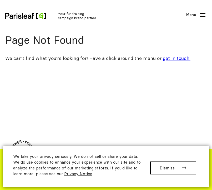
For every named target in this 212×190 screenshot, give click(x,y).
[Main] (195, 15)
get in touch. (176, 58)
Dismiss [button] (167, 167)
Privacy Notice (78, 173)
